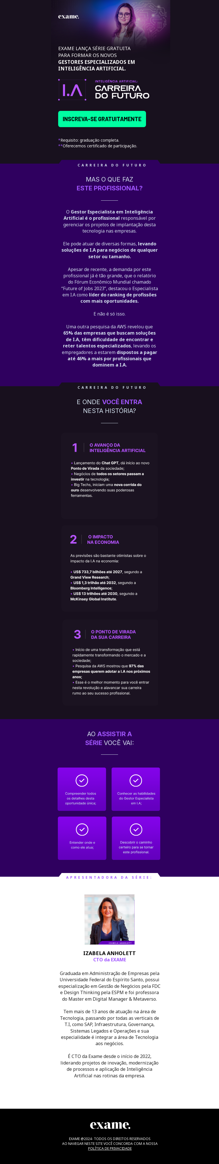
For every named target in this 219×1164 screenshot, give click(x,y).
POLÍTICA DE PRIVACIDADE (110, 1148)
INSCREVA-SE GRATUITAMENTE (102, 118)
